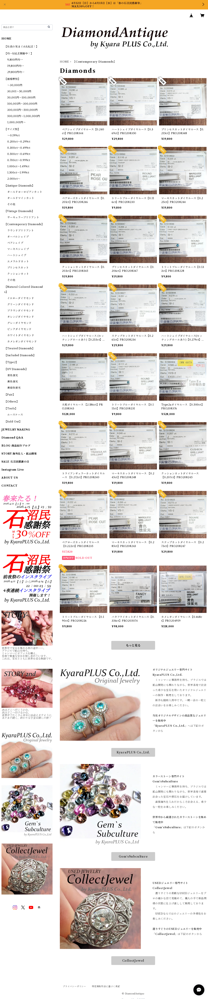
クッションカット (18, 273)
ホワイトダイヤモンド (20, 335)
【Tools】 (11, 408)
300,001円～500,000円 (22, 110)
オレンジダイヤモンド (20, 316)
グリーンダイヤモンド (20, 304)
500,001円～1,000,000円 (23, 116)
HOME (64, 61)
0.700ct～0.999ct (18, 160)
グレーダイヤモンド (19, 323)
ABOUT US (9, 477)
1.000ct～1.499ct (18, 166)
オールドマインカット (20, 198)
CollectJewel (133, 960)
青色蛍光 (12, 375)
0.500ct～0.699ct (18, 154)
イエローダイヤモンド (20, 298)
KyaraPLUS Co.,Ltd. (133, 752)
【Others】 (11, 401)
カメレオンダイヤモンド (22, 341)
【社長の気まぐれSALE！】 (21, 46)
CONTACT (9, 485)
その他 (11, 204)
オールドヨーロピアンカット (24, 192)
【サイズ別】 (12, 129)
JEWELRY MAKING (15, 429)
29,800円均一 (15, 72)
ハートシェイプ (16, 255)
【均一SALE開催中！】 (18, 53)
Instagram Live (12, 469)
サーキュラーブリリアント (23, 217)
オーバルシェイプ (18, 236)
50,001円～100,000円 (21, 97)
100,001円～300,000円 (22, 103)
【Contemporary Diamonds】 (24, 224)
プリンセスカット (18, 267)
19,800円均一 (15, 66)
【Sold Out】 (13, 421)
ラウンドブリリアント (20, 230)
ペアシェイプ (15, 242)
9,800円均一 (15, 59)
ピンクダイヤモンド (19, 329)
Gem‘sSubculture (133, 856)
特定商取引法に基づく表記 (106, 986)
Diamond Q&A (12, 437)
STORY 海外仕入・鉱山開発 (19, 453)
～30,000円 (14, 85)
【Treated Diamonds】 (19, 348)
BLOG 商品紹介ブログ (15, 445)
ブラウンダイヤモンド (20, 310)
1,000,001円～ (16, 122)
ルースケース (15, 414)
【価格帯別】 (12, 79)
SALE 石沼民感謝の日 (15, 461)
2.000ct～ (13, 178)
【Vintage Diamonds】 (19, 211)
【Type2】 (11, 362)
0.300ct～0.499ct (18, 147)
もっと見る (133, 645)
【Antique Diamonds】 (19, 185)
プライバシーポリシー (74, 986)
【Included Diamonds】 (20, 355)
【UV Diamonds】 (16, 369)
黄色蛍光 (12, 381)
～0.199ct (13, 135)
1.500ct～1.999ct (18, 172)
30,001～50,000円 (19, 91)
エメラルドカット (18, 261)
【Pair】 (9, 394)
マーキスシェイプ (18, 249)
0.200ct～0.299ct (18, 141)
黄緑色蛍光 (14, 387)
